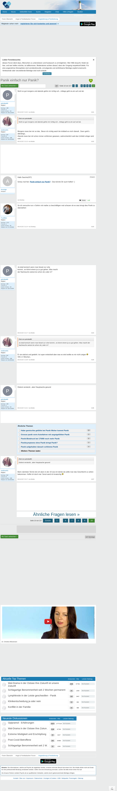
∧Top (112, 788)
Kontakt (15, 778)
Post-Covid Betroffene (19, 739)
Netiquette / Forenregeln (69, 778)
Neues (13, 12)
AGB (58, 778)
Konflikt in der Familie (19, 707)
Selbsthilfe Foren (26, 12)
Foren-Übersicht (7, 755)
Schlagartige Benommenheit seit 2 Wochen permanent (36, 690)
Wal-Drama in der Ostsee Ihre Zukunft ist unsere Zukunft (37, 728)
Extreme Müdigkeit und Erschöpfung (27, 734)
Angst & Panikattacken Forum (25, 755)
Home (5, 12)
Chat (57, 12)
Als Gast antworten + (9, 86)
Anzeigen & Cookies (50, 778)
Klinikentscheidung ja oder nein (24, 701)
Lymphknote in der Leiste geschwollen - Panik (32, 695)
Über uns (22, 778)
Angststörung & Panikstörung (48, 755)
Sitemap (80, 778)
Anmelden (90, 15)
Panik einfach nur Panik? (20, 80)
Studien (80, 12)
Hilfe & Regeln (68, 12)
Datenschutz (38, 778)
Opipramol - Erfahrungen (21, 722)
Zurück (48, 521)
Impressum (29, 778)
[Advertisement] (56, 496)
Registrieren (78, 15)
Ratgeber (48, 12)
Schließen (47, 74)
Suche (38, 12)
